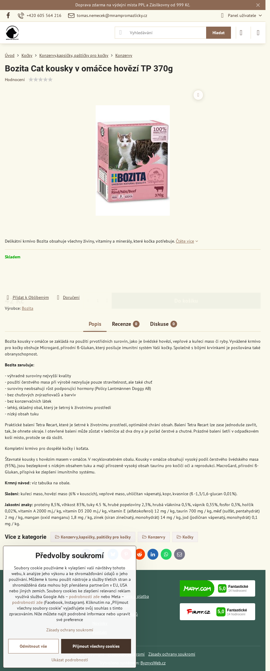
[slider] (40, 79)
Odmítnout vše (33, 646)
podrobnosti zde (84, 596)
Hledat (218, 32)
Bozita (27, 308)
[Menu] (258, 33)
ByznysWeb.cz (153, 663)
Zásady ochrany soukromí (171, 654)
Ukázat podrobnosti (69, 660)
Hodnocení (15, 79)
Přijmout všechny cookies (96, 646)
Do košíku (186, 276)
